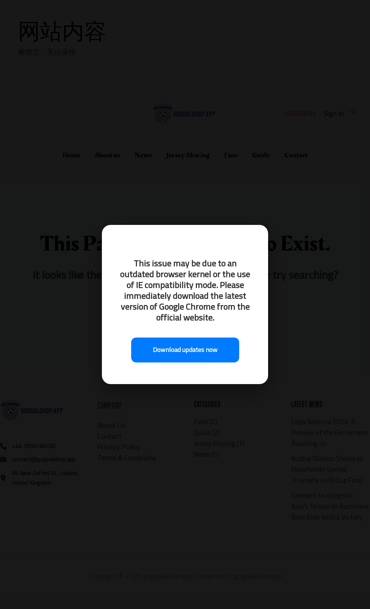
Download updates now (185, 350)
